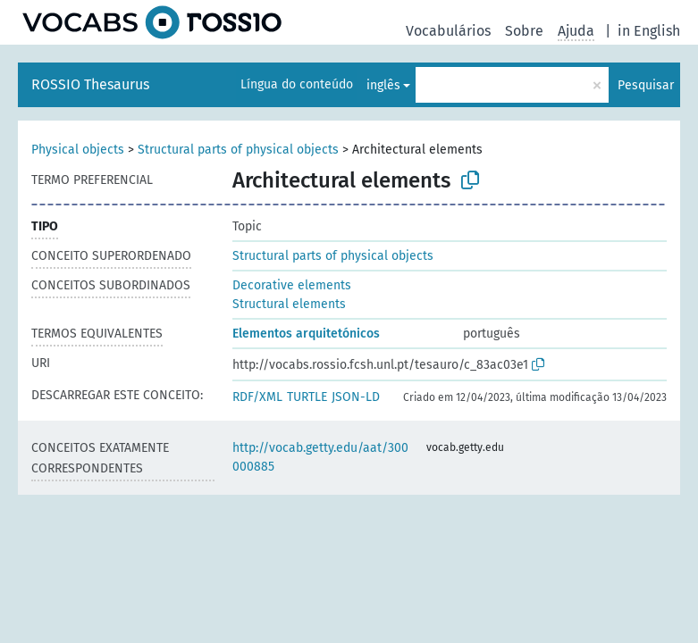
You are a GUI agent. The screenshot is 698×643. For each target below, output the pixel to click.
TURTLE (307, 397)
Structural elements (289, 304)
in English (649, 30)
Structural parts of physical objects (238, 149)
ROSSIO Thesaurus (90, 84)
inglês (383, 85)
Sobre (524, 30)
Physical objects (77, 149)
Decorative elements (291, 285)
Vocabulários (448, 30)
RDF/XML (257, 397)
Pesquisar (646, 85)
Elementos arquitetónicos (306, 333)
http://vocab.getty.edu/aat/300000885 (320, 457)
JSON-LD (356, 397)
